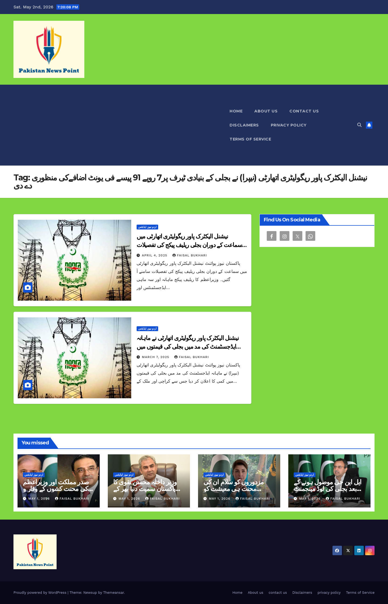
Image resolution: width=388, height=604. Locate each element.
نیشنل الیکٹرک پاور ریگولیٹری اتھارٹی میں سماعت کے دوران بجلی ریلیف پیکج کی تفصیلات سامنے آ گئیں (189, 245)
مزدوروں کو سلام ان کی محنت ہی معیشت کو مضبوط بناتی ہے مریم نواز (235, 488)
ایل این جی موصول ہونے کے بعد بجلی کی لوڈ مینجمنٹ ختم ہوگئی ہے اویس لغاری (327, 488)
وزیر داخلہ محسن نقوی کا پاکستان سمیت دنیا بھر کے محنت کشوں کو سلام (144, 488)
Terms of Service (250, 139)
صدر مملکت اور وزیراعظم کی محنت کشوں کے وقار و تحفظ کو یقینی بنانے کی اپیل (56, 488)
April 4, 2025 (155, 255)
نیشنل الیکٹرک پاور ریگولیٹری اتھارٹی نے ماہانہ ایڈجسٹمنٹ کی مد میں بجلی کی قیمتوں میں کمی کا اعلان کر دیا (188, 346)
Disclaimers (244, 125)
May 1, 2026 (39, 498)
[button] (359, 125)
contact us (304, 111)
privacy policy (289, 125)
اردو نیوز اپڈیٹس (147, 226)
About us (266, 111)
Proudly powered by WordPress (40, 593)
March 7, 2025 (156, 357)
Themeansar (113, 593)
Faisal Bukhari (189, 255)
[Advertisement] (118, 125)
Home (236, 111)
